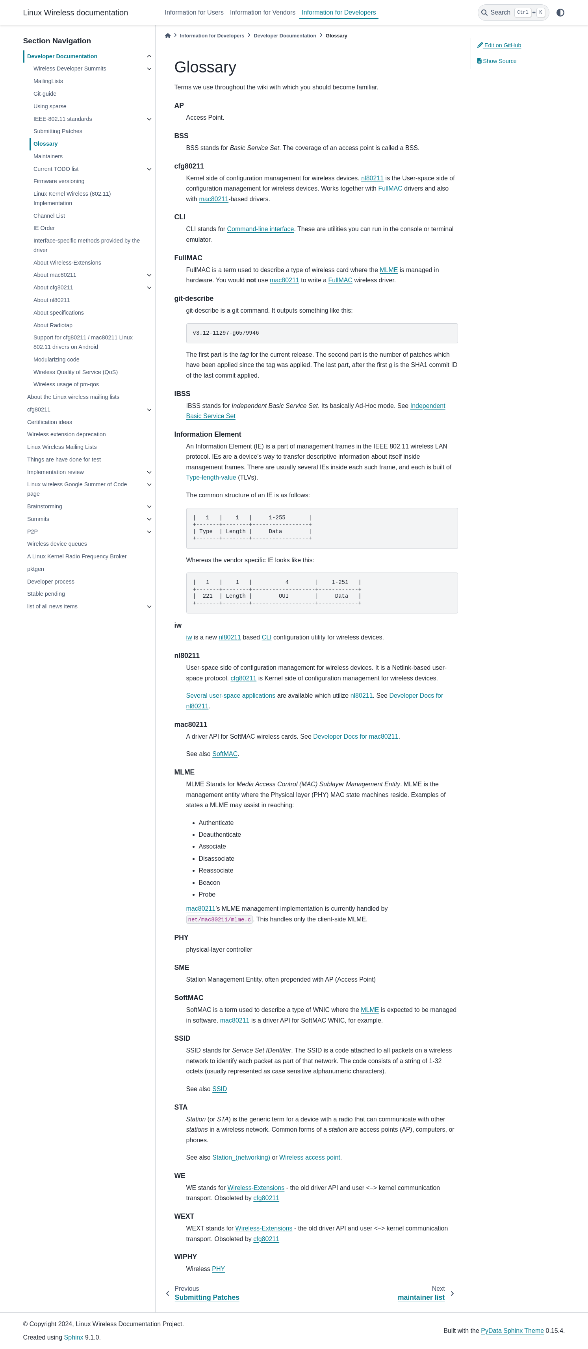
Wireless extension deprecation (66, 434)
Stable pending (46, 594)
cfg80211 (38, 409)
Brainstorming (44, 506)
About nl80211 (51, 300)
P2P (32, 531)
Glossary (45, 144)
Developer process (50, 581)
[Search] (513, 12)
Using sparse (50, 106)
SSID (219, 1089)
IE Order (44, 228)
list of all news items (52, 606)
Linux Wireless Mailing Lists (62, 447)
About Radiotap (52, 325)
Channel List (49, 216)
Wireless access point (309, 1157)
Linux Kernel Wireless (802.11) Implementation (72, 198)
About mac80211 (54, 275)
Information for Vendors (262, 12)
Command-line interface (260, 229)
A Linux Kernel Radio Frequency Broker (77, 556)
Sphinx (73, 1337)
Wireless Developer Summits (69, 68)
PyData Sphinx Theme (512, 1330)
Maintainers (48, 156)
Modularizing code (56, 359)
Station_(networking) (241, 1157)
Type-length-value (211, 477)
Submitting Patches (57, 131)
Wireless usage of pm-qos (66, 384)
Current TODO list (56, 169)
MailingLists (48, 81)
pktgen (35, 569)
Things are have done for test (64, 459)
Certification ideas (49, 422)
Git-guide (44, 94)
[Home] (168, 36)
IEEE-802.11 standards (62, 119)
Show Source (497, 61)
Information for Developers (339, 12)
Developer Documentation (62, 56)
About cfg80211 (53, 287)
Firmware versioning (59, 181)
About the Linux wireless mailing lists (73, 397)
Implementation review (55, 472)
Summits (38, 519)
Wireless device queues (57, 544)
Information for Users (194, 12)
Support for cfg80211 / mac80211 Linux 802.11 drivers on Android (83, 342)
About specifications (58, 312)
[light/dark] (560, 12)
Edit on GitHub (499, 45)
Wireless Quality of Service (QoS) (75, 372)
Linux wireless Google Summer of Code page (77, 489)
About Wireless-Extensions (67, 262)
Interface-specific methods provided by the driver (86, 245)
